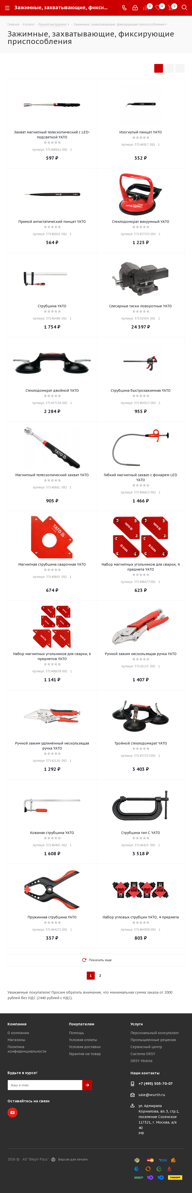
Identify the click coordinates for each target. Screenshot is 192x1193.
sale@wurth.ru (151, 1095)
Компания (17, 1024)
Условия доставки (84, 1047)
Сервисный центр (146, 1047)
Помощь (76, 1033)
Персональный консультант (154, 1033)
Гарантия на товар (85, 1054)
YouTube (13, 1113)
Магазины (16, 1040)
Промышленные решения (153, 1040)
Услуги (136, 1024)
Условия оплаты (83, 1040)
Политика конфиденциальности (27, 1049)
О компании (18, 1033)
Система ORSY (142, 1054)
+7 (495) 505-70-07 (155, 1083)
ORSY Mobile (141, 1061)
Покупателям (81, 1024)
